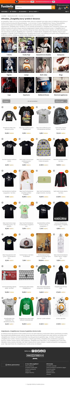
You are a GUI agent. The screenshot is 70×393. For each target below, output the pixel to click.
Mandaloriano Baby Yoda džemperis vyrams (9, 123)
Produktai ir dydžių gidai (31, 363)
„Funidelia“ (3, 16)
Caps (9, 90)
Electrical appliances (60, 90)
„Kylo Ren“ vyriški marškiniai (43, 314)
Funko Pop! (26, 50)
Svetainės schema (50, 368)
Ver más (5, 30)
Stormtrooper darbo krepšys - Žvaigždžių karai (26, 282)
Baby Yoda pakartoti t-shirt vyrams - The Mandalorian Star (9, 252)
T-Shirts (9, 50)
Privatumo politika (50, 364)
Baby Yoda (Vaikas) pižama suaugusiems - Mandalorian (43, 282)
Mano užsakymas (29, 361)
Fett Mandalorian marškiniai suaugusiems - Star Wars (9, 187)
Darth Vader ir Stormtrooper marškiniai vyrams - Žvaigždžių (26, 156)
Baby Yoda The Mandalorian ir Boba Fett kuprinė (43, 155)
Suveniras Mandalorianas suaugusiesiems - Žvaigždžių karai (61, 220)
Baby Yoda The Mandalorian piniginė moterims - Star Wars (43, 187)
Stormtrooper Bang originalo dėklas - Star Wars (9, 282)
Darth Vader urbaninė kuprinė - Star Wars (61, 123)
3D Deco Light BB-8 (60, 314)
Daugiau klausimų (29, 368)
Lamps (26, 70)
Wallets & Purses (43, 90)
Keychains (26, 90)
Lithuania (48, 369)
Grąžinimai (28, 366)
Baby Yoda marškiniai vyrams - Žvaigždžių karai (26, 123)
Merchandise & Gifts (13, 16)
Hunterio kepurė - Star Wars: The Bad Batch (26, 251)
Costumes (4, 11)
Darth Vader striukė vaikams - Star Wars (61, 187)
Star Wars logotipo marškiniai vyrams (9, 155)
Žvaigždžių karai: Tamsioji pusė (61, 282)
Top (66, 11)
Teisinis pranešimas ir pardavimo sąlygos (56, 363)
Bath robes (43, 70)
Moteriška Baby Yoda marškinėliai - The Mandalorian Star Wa (9, 315)
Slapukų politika (50, 366)
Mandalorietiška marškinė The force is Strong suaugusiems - (43, 220)
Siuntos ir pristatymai (30, 364)
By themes (13, 11)
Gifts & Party (33, 11)
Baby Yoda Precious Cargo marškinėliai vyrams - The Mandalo (9, 220)
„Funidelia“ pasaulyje (51, 361)
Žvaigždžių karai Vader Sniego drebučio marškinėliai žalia (26, 314)
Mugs (61, 70)
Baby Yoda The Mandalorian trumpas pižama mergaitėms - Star (26, 220)
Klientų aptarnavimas (12, 360)
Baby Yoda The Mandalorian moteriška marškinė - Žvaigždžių (26, 188)
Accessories (22, 11)
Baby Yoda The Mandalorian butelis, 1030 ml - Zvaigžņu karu (61, 252)
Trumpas (5, 96)
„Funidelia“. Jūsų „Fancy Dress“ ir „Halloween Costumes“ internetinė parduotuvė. (7, 7)
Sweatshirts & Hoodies (43, 50)
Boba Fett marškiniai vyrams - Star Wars (61, 155)
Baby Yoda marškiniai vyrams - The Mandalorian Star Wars (43, 123)
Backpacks (60, 50)
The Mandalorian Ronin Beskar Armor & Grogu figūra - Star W (44, 252)
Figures (9, 70)
